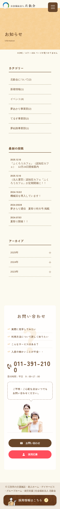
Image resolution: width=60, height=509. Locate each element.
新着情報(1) (17, 89)
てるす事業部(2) (19, 118)
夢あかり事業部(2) (20, 108)
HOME (20, 52)
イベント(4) (17, 99)
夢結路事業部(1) (19, 128)
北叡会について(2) (20, 79)
